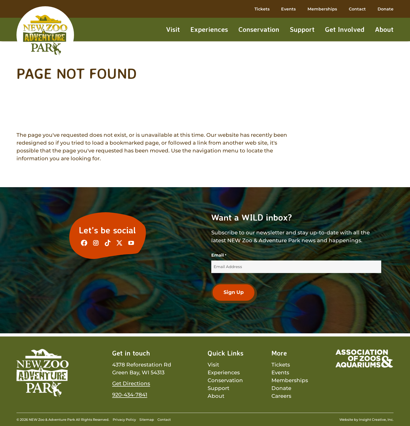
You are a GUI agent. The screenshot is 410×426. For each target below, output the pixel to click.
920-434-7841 (129, 394)
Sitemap (146, 419)
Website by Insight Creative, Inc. (366, 419)
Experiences (209, 30)
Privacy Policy (124, 419)
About (384, 30)
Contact (357, 9)
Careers (281, 396)
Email (218, 255)
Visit (173, 30)
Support (302, 30)
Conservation (258, 30)
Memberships (322, 9)
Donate (386, 9)
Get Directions (131, 383)
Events (288, 9)
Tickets (262, 9)
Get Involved (345, 30)
